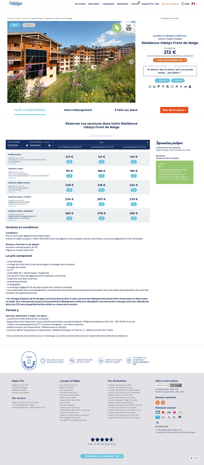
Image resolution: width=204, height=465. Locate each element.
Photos (162, 80)
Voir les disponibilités (170, 60)
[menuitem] (33, 385)
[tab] (30, 110)
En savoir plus (161, 426)
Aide (185, 3)
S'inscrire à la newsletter (102, 456)
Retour (195, 458)
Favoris (135, 3)
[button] (169, 18)
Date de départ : (40, 142)
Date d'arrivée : (14, 142)
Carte (178, 80)
